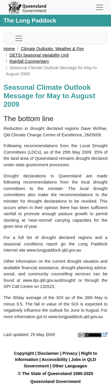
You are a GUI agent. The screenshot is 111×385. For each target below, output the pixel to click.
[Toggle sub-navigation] (19, 38)
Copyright (24, 353)
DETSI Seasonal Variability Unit (39, 55)
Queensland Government (55, 381)
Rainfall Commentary (29, 61)
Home (9, 48)
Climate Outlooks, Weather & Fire (52, 48)
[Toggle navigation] (99, 7)
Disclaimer (48, 353)
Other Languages (69, 366)
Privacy (69, 353)
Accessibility (54, 359)
